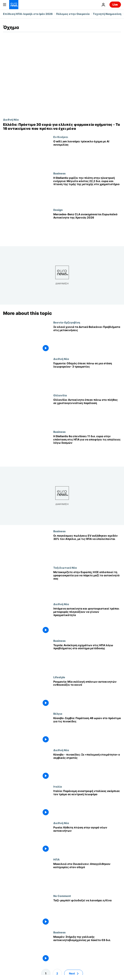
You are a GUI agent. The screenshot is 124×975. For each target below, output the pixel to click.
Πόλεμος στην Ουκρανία (73, 13)
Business (59, 173)
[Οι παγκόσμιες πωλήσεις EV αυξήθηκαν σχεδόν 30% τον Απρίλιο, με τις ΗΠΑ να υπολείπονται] (87, 547)
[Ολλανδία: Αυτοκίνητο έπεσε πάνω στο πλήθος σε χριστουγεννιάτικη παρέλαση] (87, 412)
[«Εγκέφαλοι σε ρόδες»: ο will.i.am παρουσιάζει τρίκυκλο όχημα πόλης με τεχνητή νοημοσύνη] (87, 153)
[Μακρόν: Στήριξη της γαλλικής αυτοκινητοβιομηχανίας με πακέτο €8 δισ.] (87, 949)
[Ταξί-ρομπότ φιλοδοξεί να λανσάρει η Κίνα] (87, 912)
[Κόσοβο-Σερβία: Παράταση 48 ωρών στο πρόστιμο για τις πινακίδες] (87, 730)
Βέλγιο (57, 713)
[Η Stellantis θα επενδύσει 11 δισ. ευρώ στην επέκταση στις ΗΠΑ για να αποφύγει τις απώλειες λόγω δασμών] (87, 448)
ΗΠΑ (56, 859)
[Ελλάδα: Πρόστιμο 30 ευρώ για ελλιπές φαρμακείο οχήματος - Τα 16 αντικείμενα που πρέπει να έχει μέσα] (62, 127)
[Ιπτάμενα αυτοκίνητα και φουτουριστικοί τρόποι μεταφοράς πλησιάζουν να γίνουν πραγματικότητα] (87, 621)
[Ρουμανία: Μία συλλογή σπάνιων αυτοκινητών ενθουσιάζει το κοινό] (87, 693)
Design (58, 209)
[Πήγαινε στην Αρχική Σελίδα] (13, 4)
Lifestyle (59, 677)
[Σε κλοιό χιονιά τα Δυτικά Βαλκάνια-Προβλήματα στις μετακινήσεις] (87, 339)
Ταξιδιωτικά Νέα (65, 567)
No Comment (62, 895)
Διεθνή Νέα (11, 119)
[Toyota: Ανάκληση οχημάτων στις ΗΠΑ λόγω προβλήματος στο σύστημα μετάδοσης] (87, 657)
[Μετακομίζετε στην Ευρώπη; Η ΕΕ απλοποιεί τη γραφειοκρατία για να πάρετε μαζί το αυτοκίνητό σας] (87, 584)
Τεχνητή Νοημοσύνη (107, 13)
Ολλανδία (60, 395)
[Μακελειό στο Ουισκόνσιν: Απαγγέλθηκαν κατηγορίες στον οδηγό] (87, 876)
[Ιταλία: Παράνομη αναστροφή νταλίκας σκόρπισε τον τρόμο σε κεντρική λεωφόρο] (87, 803)
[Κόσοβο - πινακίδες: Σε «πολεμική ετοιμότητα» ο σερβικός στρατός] (87, 766)
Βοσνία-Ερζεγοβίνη (66, 322)
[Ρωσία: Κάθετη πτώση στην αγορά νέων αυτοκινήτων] (87, 839)
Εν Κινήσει (60, 136)
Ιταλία (57, 786)
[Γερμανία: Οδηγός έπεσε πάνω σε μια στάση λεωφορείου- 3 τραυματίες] (87, 375)
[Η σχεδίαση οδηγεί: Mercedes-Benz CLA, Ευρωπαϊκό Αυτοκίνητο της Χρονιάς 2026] (87, 226)
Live (115, 4)
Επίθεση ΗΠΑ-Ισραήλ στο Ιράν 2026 (28, 13)
